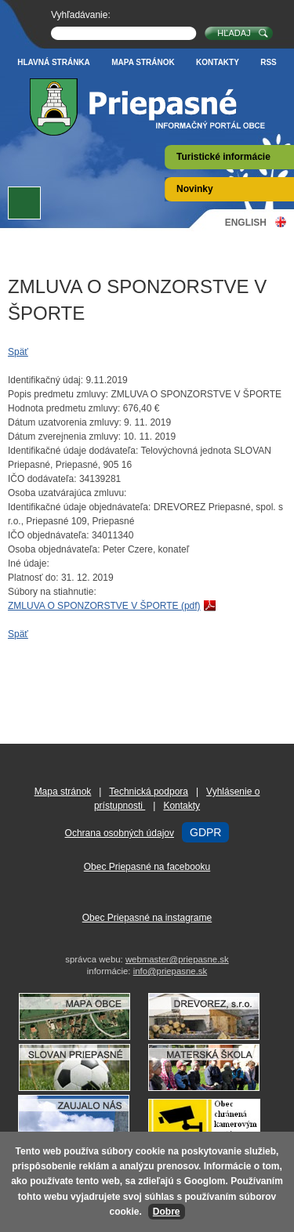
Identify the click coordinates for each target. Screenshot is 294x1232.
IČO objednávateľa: (48, 535)
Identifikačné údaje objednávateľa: (79, 507)
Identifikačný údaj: (45, 380)
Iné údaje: (28, 563)
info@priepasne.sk (170, 971)
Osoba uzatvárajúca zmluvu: (67, 492)
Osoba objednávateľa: (54, 549)
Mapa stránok (143, 62)
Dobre (166, 1211)
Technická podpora (148, 791)
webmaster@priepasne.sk (177, 959)
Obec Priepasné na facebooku (147, 866)
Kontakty (217, 62)
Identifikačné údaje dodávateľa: (73, 450)
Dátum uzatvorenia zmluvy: (65, 422)
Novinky (194, 188)
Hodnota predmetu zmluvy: (64, 408)
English (246, 222)
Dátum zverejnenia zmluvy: (64, 436)
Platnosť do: (33, 577)
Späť (18, 351)
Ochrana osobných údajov (119, 833)
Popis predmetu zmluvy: (58, 394)
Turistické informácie (223, 156)
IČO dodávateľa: (42, 478)
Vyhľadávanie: (81, 14)
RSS (268, 62)
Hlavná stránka (53, 62)
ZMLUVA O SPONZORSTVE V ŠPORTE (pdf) (104, 605)
